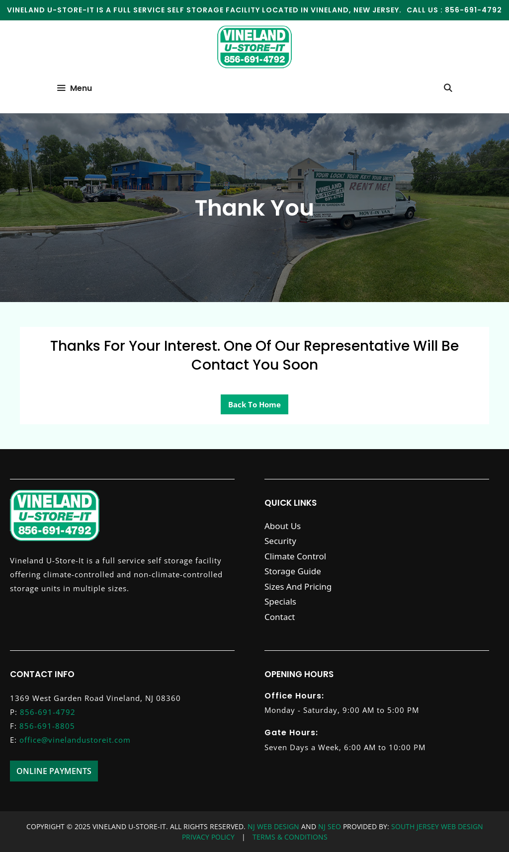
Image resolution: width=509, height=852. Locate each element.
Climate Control (295, 556)
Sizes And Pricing (298, 586)
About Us (282, 526)
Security (280, 540)
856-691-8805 (47, 726)
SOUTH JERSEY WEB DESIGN (436, 826)
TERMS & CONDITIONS (290, 837)
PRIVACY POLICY (208, 837)
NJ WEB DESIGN (274, 826)
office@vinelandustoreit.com (75, 740)
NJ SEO (330, 826)
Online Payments (53, 771)
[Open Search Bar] (447, 88)
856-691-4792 (473, 10)
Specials (280, 601)
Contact (279, 616)
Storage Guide (292, 571)
